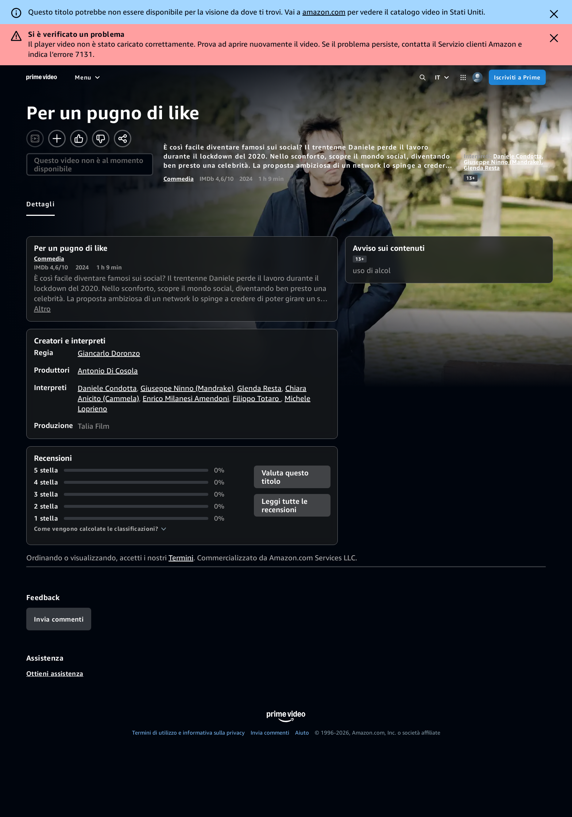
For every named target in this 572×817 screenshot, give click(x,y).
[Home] (41, 77)
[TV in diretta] (316, 77)
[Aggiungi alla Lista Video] (57, 138)
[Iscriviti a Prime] (517, 77)
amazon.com (323, 12)
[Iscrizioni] (365, 77)
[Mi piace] (79, 138)
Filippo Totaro (257, 398)
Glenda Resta (482, 167)
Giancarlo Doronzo (109, 353)
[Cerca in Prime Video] (423, 77)
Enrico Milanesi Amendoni (186, 398)
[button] (100, 529)
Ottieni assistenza (54, 673)
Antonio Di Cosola (108, 370)
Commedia (178, 178)
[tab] (40, 204)
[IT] (443, 77)
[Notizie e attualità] (261, 77)
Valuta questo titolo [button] (285, 476)
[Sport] (215, 77)
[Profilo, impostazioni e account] (477, 77)
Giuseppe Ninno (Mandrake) (502, 162)
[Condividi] (122, 138)
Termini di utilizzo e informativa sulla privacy (188, 732)
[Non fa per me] (100, 138)
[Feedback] (58, 619)
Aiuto (302, 732)
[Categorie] (463, 77)
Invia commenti (270, 732)
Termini (181, 557)
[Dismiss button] (554, 14)
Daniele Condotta (517, 156)
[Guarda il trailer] (35, 138)
